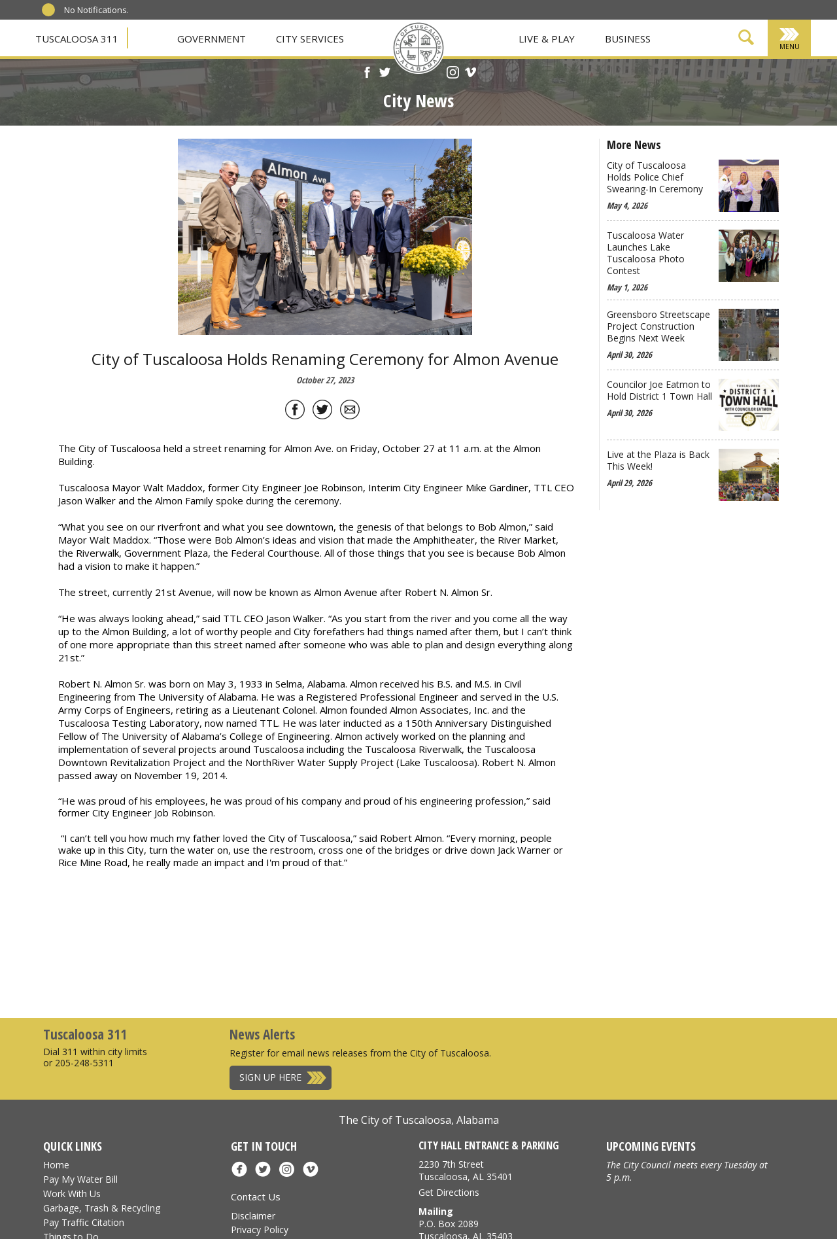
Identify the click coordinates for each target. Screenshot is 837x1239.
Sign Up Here (270, 1077)
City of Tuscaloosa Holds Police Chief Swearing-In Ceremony (655, 177)
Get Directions (448, 1192)
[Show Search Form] (746, 39)
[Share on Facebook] (295, 411)
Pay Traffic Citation (83, 1222)
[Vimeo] (470, 73)
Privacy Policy (259, 1229)
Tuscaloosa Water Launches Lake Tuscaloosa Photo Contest (646, 253)
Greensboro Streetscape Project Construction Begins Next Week (658, 326)
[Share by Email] (350, 411)
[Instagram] (453, 73)
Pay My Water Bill (80, 1179)
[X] (385, 73)
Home (56, 1165)
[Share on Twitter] (322, 411)
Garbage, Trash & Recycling (101, 1208)
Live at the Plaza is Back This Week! (658, 460)
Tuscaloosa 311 (76, 38)
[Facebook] (367, 73)
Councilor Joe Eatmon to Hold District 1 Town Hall (659, 390)
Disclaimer (253, 1216)
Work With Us (72, 1193)
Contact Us (256, 1196)
